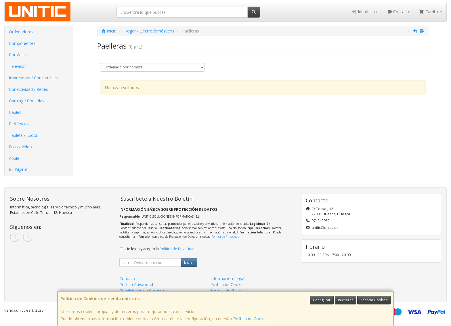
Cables (15, 112)
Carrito (430, 11)
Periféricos (19, 123)
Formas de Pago (225, 290)
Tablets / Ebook (23, 135)
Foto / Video (20, 146)
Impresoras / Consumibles (33, 77)
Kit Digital (18, 169)
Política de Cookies (251, 318)
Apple (14, 158)
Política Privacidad (136, 284)
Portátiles (18, 54)
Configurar (321, 300)
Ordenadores (21, 31)
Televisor (17, 66)
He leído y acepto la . (160, 248)
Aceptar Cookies (373, 300)
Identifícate (365, 11)
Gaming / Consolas (26, 100)
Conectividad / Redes (28, 89)
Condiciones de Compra (141, 290)
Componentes (22, 43)
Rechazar (345, 300)
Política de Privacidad (225, 237)
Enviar (189, 262)
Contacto (399, 11)
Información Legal (227, 278)
